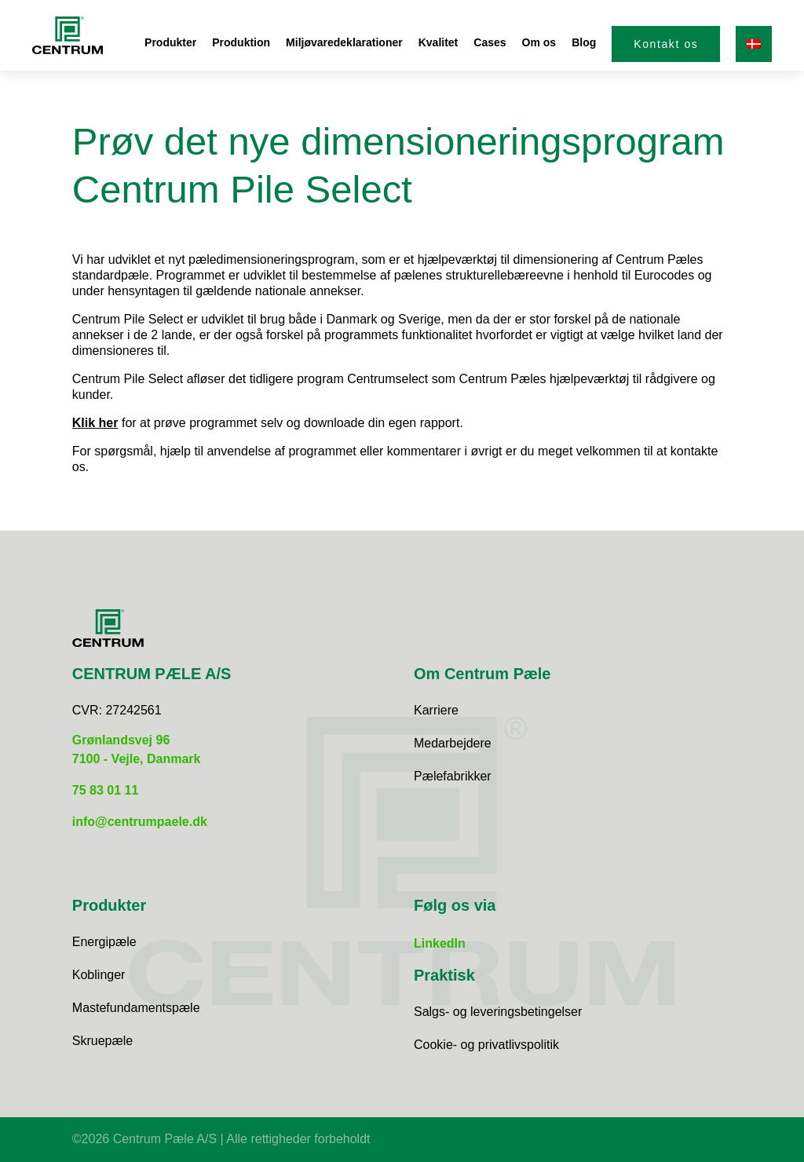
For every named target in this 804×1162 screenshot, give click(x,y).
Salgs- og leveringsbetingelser (498, 1011)
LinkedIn (440, 943)
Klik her (95, 422)
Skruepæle (102, 1040)
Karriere (436, 710)
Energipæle (104, 941)
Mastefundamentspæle (136, 1007)
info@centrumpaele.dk (139, 821)
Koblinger (99, 974)
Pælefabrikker (453, 776)
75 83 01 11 (105, 790)
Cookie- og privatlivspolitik (486, 1044)
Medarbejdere (453, 743)
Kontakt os (666, 44)
